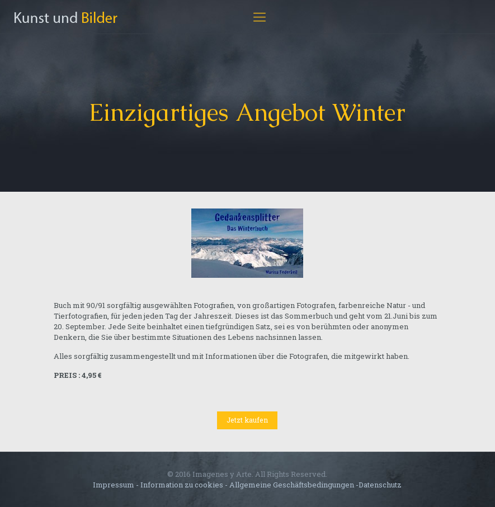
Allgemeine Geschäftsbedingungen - (294, 485)
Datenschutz (380, 485)
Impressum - (116, 485)
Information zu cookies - (184, 485)
